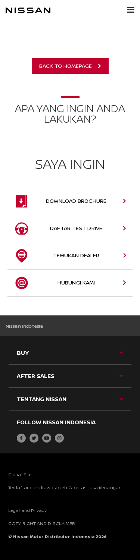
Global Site (19, 474)
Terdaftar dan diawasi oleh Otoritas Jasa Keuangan (65, 487)
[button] (130, 9)
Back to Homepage (70, 65)
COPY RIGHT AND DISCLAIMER (41, 523)
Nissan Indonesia (24, 326)
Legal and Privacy (27, 510)
